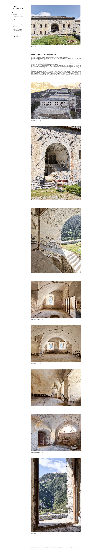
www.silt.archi (39, 545)
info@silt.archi (19, 30)
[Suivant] (83, 65)
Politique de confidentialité (36, 547)
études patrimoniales (18, 16)
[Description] (55, 78)
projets (15, 14)
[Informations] (56, 78)
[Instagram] (14, 36)
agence (15, 19)
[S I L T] (22, 7)
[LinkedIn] (17, 36)
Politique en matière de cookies (50, 547)
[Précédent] (28, 65)
